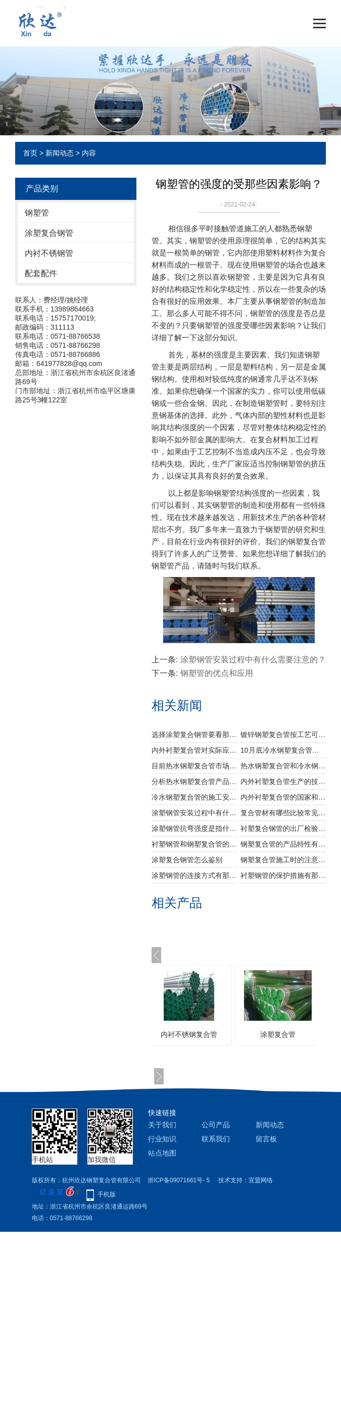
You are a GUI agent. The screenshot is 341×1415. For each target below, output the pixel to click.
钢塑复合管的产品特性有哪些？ (283, 844)
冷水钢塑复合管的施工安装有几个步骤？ (194, 797)
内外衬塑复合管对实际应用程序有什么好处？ (194, 750)
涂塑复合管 (293, 1034)
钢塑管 (37, 212)
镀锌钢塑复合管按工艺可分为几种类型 (283, 734)
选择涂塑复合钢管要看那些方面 (194, 734)
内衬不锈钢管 (49, 253)
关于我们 (162, 1125)
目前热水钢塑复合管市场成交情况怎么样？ (194, 766)
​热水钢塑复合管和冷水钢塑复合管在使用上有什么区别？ (283, 766)
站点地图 (162, 1153)
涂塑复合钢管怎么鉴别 (187, 860)
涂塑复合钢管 (49, 233)
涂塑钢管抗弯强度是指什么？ (194, 828)
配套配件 (41, 273)
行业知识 (162, 1139)
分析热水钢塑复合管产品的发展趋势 (194, 781)
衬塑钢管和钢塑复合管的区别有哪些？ (194, 844)
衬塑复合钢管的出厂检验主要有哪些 (283, 828)
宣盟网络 (261, 1180)
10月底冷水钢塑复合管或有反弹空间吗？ (283, 750)
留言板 (266, 1139)
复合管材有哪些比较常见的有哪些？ (283, 813)
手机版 (107, 1194)
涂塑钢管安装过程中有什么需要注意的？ (253, 659)
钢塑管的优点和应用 (216, 673)
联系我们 (216, 1139)
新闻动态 (59, 153)
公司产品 (216, 1125)
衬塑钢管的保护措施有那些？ (283, 875)
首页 (30, 153)
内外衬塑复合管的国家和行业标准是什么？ (283, 797)
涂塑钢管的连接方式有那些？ (194, 875)
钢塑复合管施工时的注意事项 (283, 860)
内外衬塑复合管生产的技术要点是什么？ (283, 781)
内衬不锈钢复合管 (204, 1034)
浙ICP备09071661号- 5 (179, 1180)
